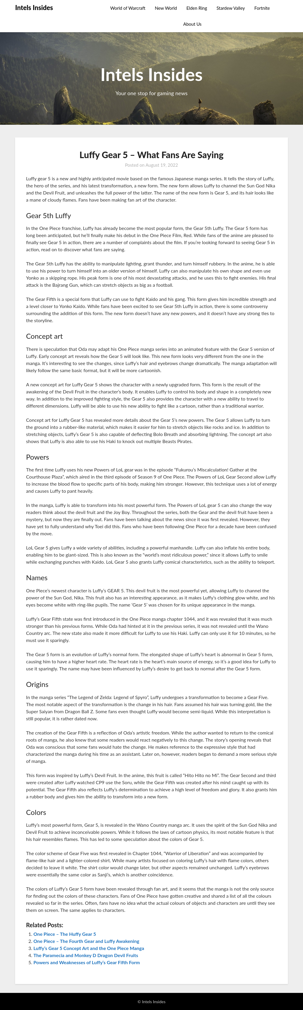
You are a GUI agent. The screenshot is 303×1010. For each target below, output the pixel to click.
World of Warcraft (127, 8)
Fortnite (262, 8)
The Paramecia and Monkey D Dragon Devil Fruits (85, 955)
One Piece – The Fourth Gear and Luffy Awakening (86, 941)
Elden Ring (196, 8)
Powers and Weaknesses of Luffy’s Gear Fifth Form (86, 962)
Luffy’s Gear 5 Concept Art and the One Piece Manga (88, 948)
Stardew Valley (231, 8)
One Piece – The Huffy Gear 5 (64, 934)
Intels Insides (34, 8)
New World (166, 8)
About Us (192, 24)
